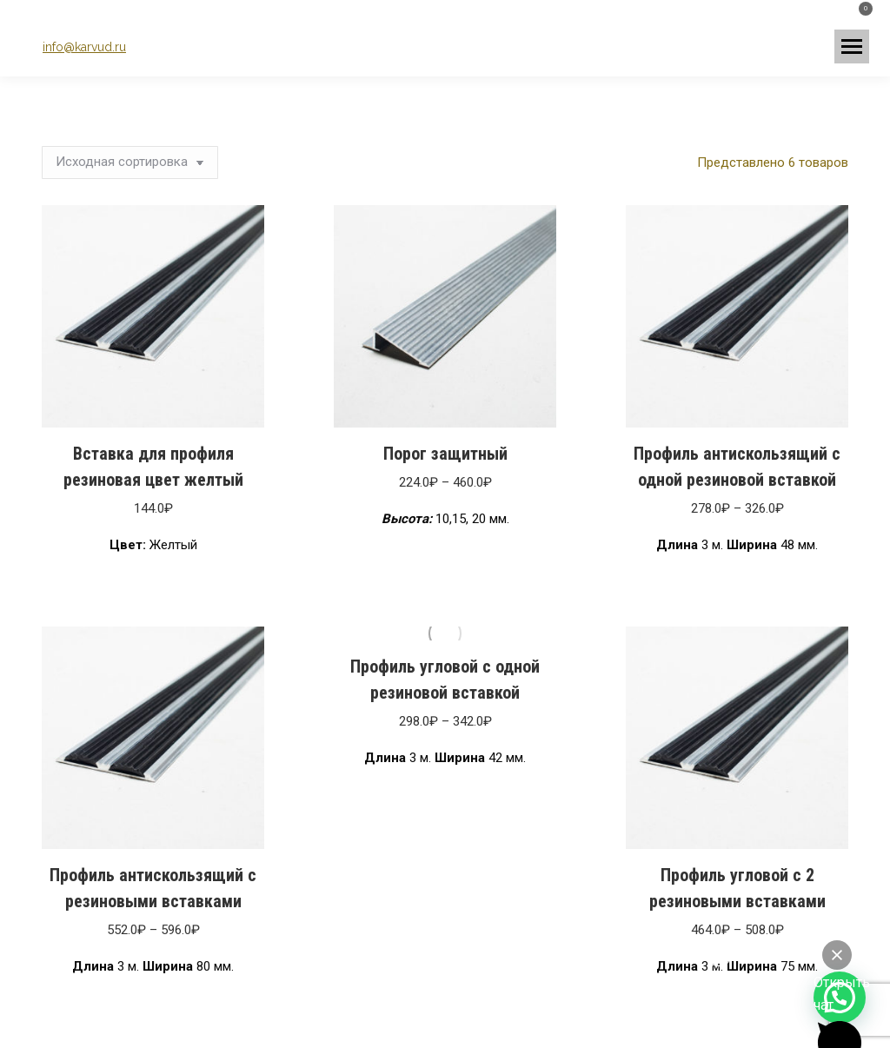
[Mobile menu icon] (851, 46)
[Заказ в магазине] (130, 162)
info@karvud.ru (84, 47)
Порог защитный (445, 453)
